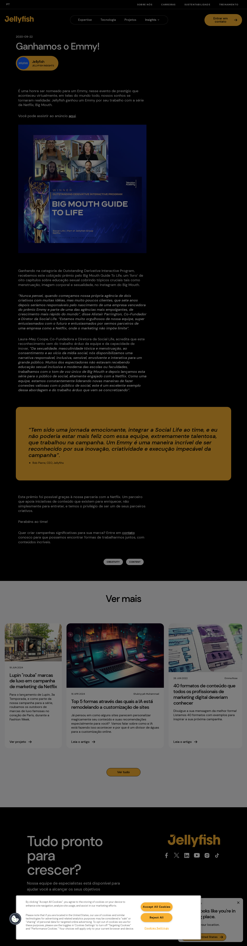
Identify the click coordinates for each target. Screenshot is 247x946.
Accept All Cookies (156, 907)
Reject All (157, 917)
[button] (15, 919)
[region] (108, 917)
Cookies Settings (156, 928)
